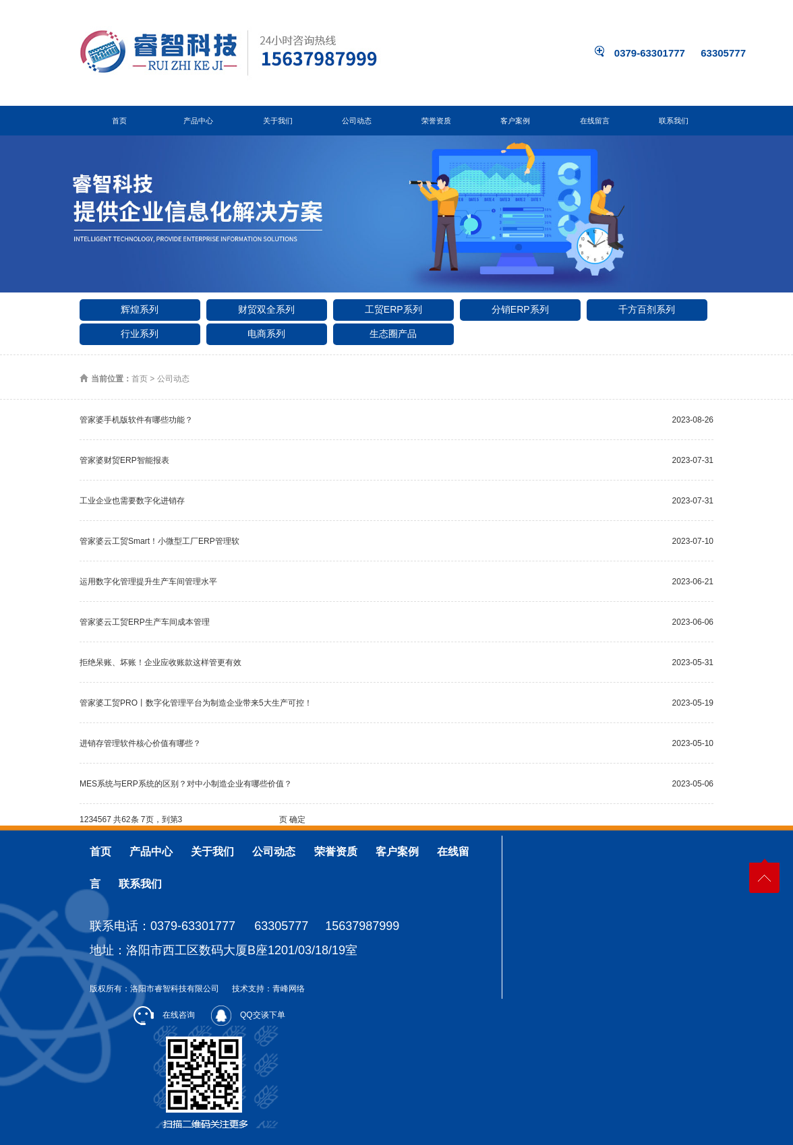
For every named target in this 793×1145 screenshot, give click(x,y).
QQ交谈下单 (248, 1015)
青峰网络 (288, 988)
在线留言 (595, 121)
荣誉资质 (436, 121)
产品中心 (198, 121)
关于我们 (278, 121)
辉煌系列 (139, 309)
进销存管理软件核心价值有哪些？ (140, 743)
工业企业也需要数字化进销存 (132, 500)
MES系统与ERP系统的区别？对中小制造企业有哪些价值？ (186, 783)
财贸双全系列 (266, 309)
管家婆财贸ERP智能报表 (124, 460)
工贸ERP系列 (393, 309)
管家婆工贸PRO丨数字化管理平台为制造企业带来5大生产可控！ (196, 703)
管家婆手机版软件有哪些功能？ (136, 420)
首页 (119, 121)
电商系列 (266, 333)
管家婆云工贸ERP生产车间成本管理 (145, 622)
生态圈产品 (393, 333)
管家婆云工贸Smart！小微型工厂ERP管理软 (159, 541)
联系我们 (673, 121)
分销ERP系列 (520, 309)
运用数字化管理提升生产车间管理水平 (148, 581)
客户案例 (515, 121)
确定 (297, 819)
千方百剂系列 (646, 309)
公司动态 (357, 121)
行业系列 (139, 333)
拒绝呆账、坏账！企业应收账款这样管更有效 (160, 662)
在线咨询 (164, 1015)
